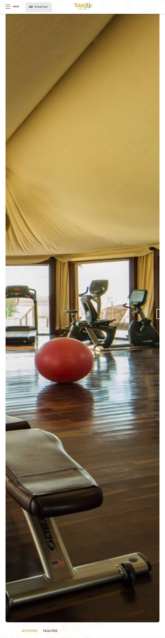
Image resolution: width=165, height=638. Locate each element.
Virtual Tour (38, 7)
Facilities (50, 631)
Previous (6, 316)
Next (158, 316)
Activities (29, 631)
